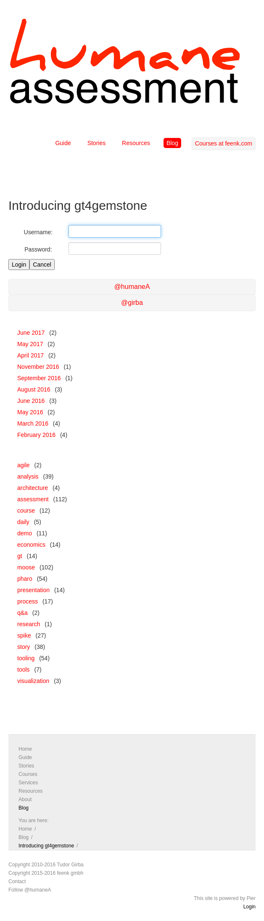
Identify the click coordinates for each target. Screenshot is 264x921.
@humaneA (132, 286)
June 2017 (31, 332)
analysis (28, 476)
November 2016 (38, 366)
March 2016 (32, 423)
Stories (96, 143)
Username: (38, 232)
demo (24, 533)
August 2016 (33, 389)
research (28, 624)
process (27, 601)
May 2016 (30, 412)
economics (31, 544)
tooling (25, 658)
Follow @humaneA (29, 890)
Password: (38, 249)
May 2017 (30, 344)
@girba (132, 302)
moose (26, 567)
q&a (22, 612)
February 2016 (36, 434)
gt (19, 556)
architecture (32, 487)
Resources (136, 143)
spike (24, 635)
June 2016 (31, 400)
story (23, 646)
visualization (33, 681)
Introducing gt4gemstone (46, 846)
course (26, 510)
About (25, 799)
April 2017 (30, 355)
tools (23, 669)
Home (25, 749)
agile (23, 465)
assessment (33, 499)
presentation (33, 590)
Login (249, 907)
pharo (24, 578)
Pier (251, 898)
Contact (17, 881)
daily (23, 522)
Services (28, 783)
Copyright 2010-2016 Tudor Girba (46, 865)
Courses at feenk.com (223, 143)
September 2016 (39, 378)
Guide (63, 143)
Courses (27, 774)
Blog (172, 143)
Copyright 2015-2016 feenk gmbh (45, 873)
